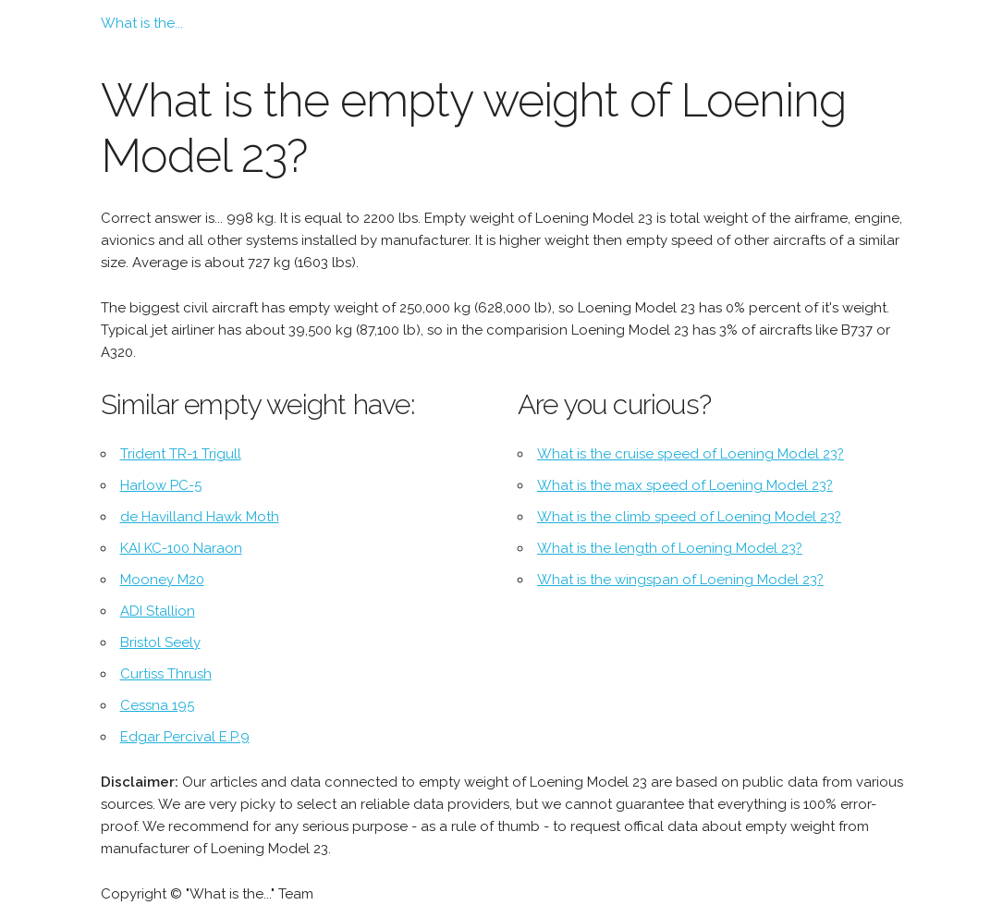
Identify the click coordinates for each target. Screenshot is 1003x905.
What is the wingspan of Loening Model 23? (680, 579)
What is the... (142, 23)
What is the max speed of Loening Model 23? (685, 485)
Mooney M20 (162, 579)
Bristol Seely (160, 642)
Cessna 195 (157, 705)
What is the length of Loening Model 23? (669, 548)
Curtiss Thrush (166, 674)
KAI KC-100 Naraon (181, 548)
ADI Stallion (157, 611)
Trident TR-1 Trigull (180, 454)
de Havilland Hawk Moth (199, 516)
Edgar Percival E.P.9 (185, 736)
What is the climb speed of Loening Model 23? (689, 516)
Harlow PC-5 (161, 485)
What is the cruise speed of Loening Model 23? (690, 454)
